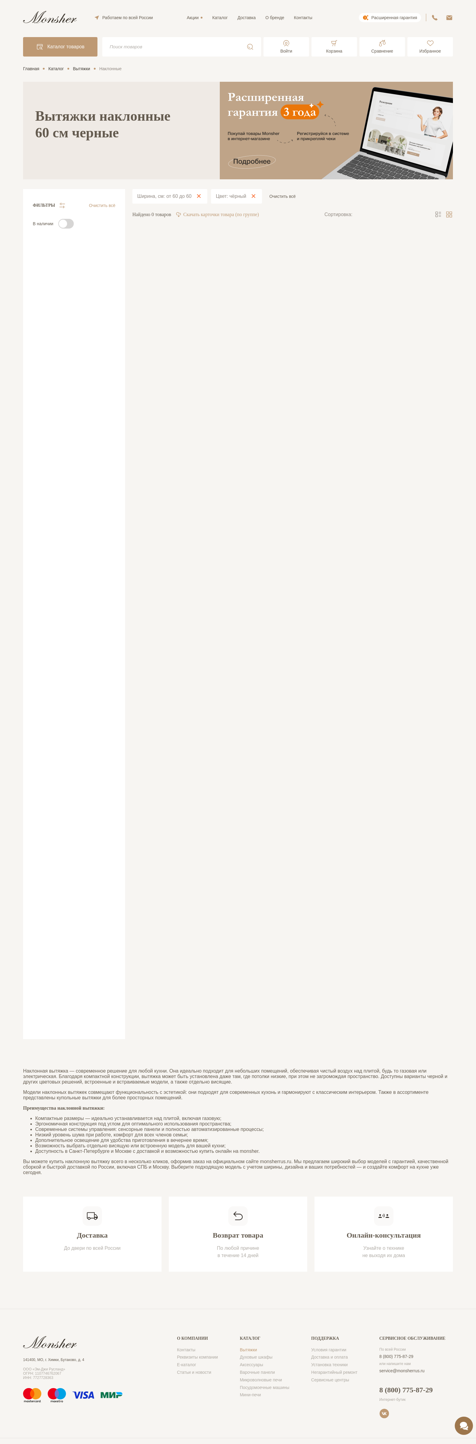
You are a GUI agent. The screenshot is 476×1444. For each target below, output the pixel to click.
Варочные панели (257, 1372)
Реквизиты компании (197, 1357)
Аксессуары (251, 1364)
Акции (193, 17)
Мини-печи (250, 1394)
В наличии (43, 223)
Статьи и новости (194, 1372)
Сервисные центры (330, 1379)
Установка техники (329, 1364)
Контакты (303, 17)
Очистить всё (102, 205)
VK (384, 1413)
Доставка (246, 17)
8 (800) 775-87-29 (396, 1356)
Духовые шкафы (256, 1357)
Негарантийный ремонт (334, 1372)
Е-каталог (186, 1364)
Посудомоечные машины (264, 1387)
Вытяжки (248, 1349)
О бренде (274, 17)
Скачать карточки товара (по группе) (217, 214)
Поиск (250, 47)
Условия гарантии (328, 1349)
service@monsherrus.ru (402, 1370)
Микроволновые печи (261, 1379)
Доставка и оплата (329, 1357)
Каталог (220, 17)
